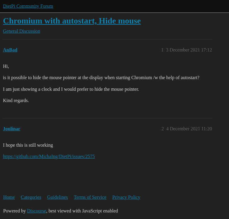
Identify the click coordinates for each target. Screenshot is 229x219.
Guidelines (57, 197)
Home (9, 197)
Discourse (36, 210)
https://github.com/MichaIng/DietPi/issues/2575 (49, 156)
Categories (31, 197)
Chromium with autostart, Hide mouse (72, 20)
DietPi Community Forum (28, 6)
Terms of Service (90, 197)
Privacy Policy (126, 197)
